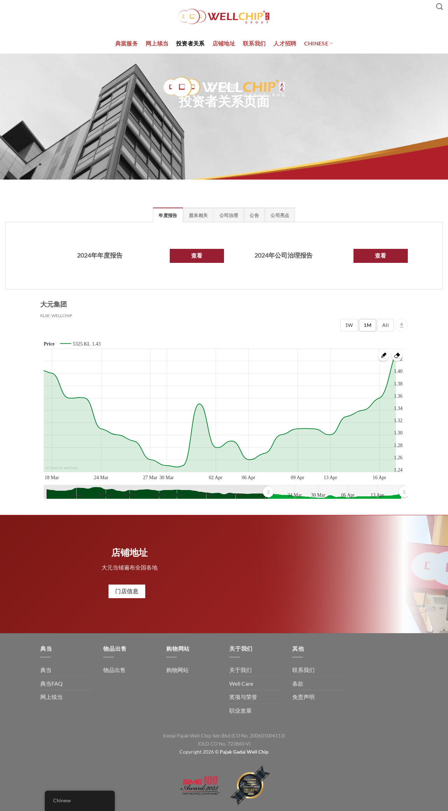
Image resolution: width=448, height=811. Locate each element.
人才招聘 (284, 43)
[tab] (168, 215)
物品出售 (114, 669)
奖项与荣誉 (243, 696)
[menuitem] (336, 492)
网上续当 (157, 43)
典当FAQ (51, 683)
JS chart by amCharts (62, 468)
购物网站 (177, 669)
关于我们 (240, 669)
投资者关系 (190, 43)
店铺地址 (223, 43)
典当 (45, 669)
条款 (297, 683)
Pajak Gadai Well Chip (244, 752)
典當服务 (126, 43)
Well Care (241, 683)
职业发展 (240, 710)
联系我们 (254, 43)
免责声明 (303, 696)
